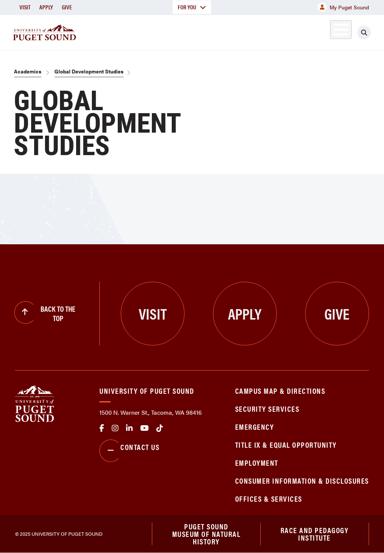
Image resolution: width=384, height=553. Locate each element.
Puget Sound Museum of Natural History (206, 534)
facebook (101, 428)
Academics (143, 31)
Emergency (254, 426)
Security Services (267, 408)
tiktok (159, 428)
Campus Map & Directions (280, 390)
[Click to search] (371, 32)
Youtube (144, 428)
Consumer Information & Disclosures (302, 480)
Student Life (246, 31)
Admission (193, 31)
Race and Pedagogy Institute (314, 534)
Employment (256, 462)
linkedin (129, 428)
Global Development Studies (88, 71)
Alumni (332, 31)
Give (67, 7)
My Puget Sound (343, 7)
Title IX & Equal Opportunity (286, 444)
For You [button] (192, 7)
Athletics (298, 31)
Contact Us (129, 450)
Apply (46, 7)
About (99, 31)
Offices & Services (268, 498)
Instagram (115, 428)
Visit (25, 7)
